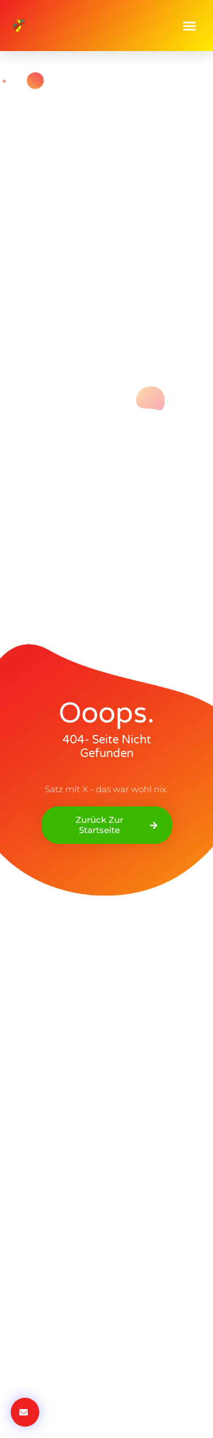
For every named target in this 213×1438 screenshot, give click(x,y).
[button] (190, 25)
